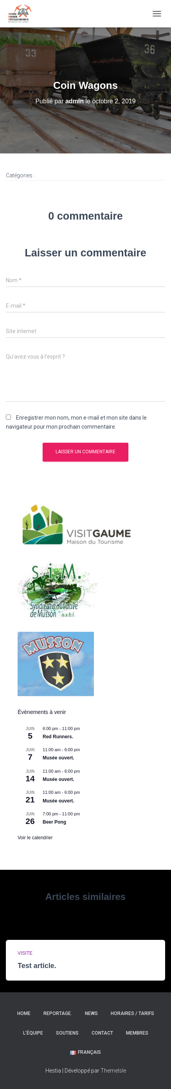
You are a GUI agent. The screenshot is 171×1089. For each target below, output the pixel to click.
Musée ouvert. (58, 758)
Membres (137, 1033)
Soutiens (67, 1033)
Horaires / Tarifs (132, 1013)
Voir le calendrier (35, 837)
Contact (102, 1033)
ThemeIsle (113, 1070)
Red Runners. (58, 736)
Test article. (37, 966)
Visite (25, 953)
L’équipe (33, 1033)
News (91, 1013)
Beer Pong (54, 822)
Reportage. (57, 1013)
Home (24, 1013)
